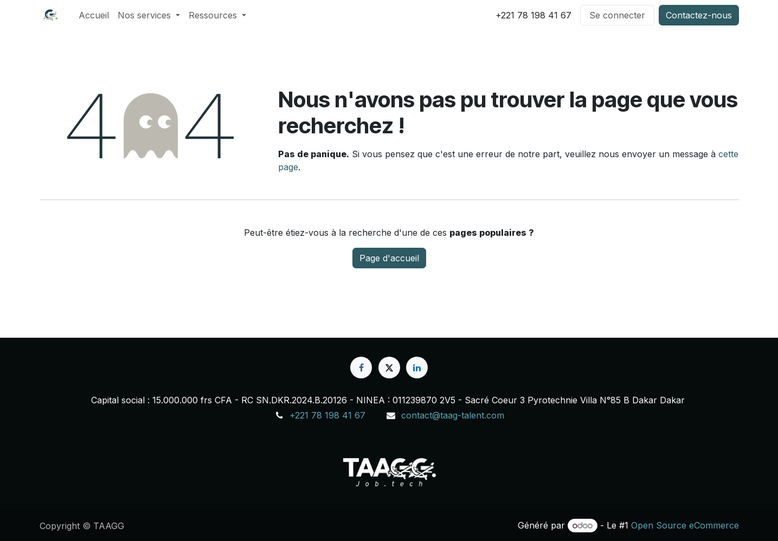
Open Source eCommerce (685, 525)
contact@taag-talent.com (452, 415)
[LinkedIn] (417, 367)
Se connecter (617, 15)
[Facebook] (361, 367)
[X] (389, 367)
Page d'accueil (389, 258)
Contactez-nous (699, 15)
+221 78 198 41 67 (327, 415)
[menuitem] (93, 15)
